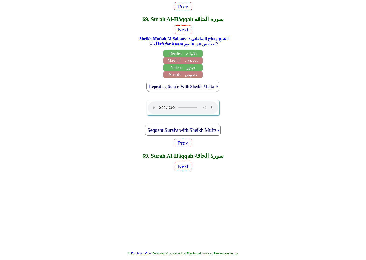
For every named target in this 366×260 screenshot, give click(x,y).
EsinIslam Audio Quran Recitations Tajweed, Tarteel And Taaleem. (183, 107)
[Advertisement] (183, 210)
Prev (183, 6)
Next (183, 30)
